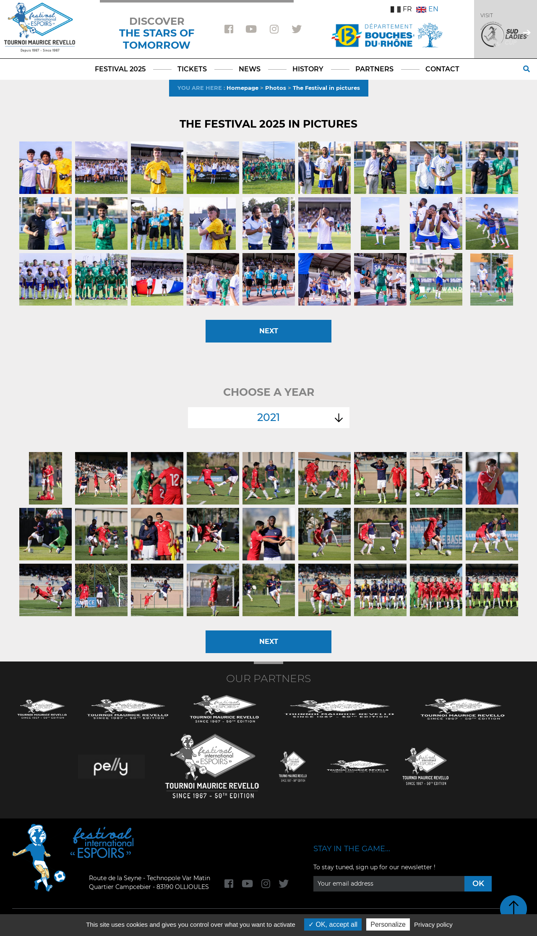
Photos (275, 87)
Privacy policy (433, 924)
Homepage (242, 87)
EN (427, 9)
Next (268, 331)
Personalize (388, 924)
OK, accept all (332, 924)
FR (401, 9)
